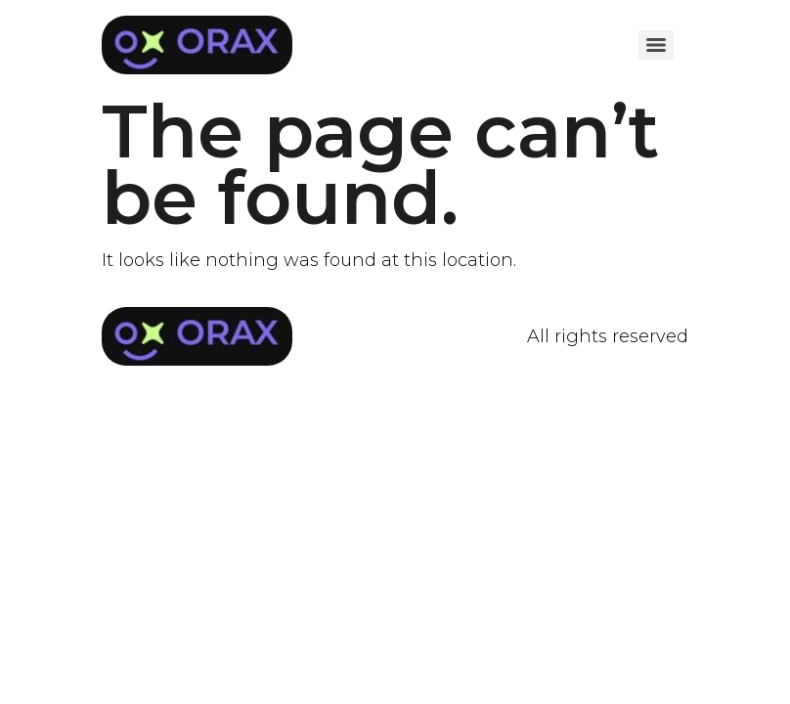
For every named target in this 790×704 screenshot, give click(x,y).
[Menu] (656, 45)
